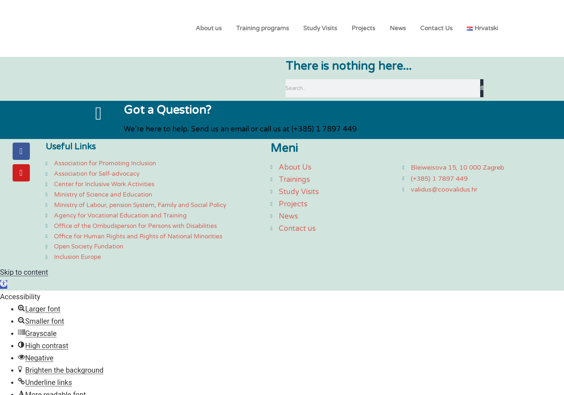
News (398, 29)
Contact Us (436, 29)
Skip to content (24, 274)
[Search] (481, 91)
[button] (3, 286)
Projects (363, 29)
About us (209, 29)
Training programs (262, 29)
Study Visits (320, 29)
